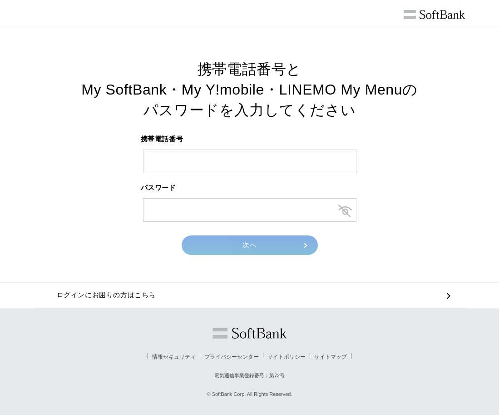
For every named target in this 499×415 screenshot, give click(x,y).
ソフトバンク (249, 333)
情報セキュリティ (174, 357)
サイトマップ (330, 357)
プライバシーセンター (231, 357)
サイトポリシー (286, 357)
